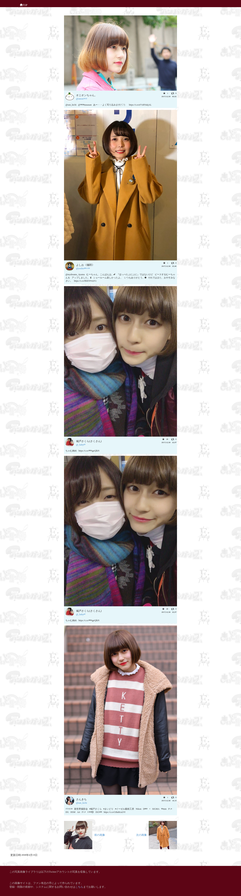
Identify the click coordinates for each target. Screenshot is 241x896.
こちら (79, 886)
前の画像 (84, 834)
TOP (23, 4)
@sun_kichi (81, 803)
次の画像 (156, 834)
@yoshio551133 (83, 268)
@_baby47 (80, 444)
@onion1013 (81, 98)
